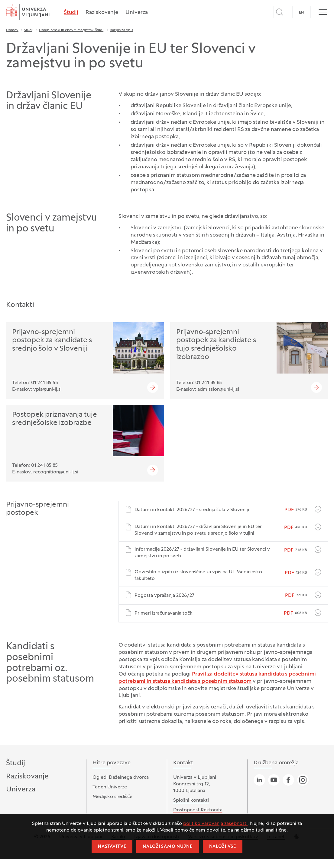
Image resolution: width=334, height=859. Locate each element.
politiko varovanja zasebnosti (215, 823)
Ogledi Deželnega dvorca (120, 777)
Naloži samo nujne (167, 847)
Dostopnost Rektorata (197, 810)
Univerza (136, 12)
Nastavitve (112, 847)
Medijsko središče (112, 796)
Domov (12, 30)
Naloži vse (222, 847)
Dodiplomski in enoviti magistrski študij (71, 30)
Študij (71, 12)
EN (301, 12)
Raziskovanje (102, 12)
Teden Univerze (109, 787)
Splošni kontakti (191, 800)
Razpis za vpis (121, 30)
